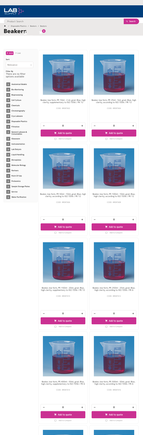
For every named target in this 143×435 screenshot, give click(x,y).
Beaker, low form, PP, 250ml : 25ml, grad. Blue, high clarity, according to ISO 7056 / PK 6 (122, 167)
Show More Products (89, 374)
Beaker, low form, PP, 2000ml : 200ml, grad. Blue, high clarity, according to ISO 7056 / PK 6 (88, 328)
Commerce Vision (57, 424)
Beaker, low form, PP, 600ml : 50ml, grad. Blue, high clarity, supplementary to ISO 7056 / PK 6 (122, 249)
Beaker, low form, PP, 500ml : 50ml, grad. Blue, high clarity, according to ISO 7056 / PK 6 (88, 248)
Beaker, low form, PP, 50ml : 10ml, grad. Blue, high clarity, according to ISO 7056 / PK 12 (122, 87)
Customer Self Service (37, 424)
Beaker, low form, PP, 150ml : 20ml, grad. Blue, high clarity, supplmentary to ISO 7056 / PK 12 (88, 168)
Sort (7, 59)
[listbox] (19, 65)
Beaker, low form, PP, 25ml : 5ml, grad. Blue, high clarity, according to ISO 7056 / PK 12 (88, 87)
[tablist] (72, 43)
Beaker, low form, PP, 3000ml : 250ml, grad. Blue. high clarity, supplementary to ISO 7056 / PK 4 (122, 329)
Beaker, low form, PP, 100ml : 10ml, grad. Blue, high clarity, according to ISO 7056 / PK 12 (54, 167)
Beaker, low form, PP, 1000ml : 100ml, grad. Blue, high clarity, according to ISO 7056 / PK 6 (54, 328)
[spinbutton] (54, 111)
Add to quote (56, 118)
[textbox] (66, 11)
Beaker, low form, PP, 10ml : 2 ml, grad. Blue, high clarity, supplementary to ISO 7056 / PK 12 (54, 88)
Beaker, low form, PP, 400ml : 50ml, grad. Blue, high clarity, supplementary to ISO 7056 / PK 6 (54, 249)
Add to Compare (56, 124)
